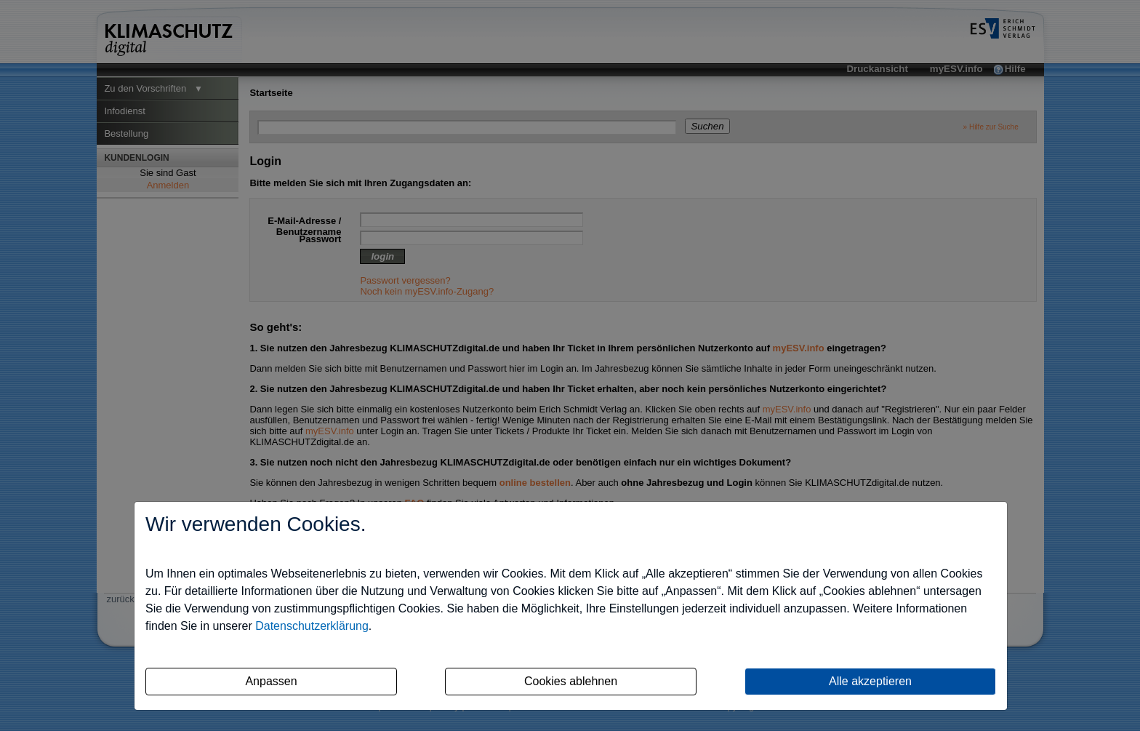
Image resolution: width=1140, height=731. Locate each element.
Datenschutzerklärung (312, 626)
